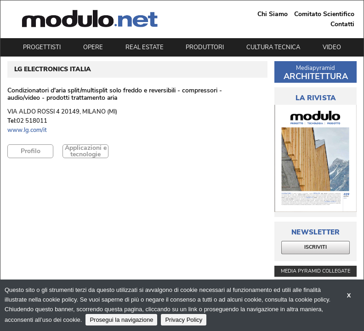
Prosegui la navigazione (121, 319)
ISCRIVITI (315, 247)
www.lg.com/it (27, 130)
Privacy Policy (183, 319)
